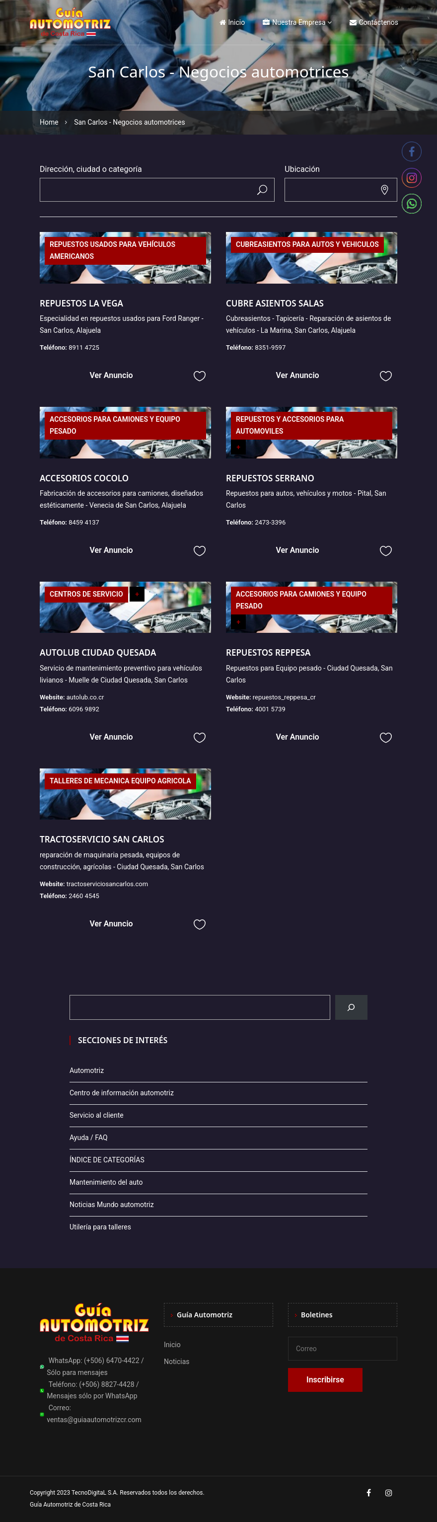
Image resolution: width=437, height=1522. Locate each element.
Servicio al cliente (97, 1115)
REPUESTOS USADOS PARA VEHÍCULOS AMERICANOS (112, 250)
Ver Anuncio (111, 375)
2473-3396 (270, 522)
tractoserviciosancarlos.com (107, 884)
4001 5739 (270, 709)
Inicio (232, 22)
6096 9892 (84, 709)
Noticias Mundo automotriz (112, 1205)
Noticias (177, 1362)
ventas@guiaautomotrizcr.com (94, 1420)
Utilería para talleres (100, 1227)
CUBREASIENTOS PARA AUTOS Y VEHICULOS (307, 244)
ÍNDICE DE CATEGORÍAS (107, 1160)
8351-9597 (270, 347)
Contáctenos (374, 22)
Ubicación (302, 169)
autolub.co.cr (85, 697)
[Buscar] (351, 1007)
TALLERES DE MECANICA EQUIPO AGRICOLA (120, 781)
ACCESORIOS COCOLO (84, 478)
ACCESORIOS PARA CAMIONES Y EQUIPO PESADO (115, 425)
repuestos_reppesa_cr (284, 697)
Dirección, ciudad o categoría (91, 169)
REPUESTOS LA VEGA (81, 303)
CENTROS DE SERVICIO (86, 594)
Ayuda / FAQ (89, 1138)
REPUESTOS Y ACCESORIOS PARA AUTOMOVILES (290, 425)
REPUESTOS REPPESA (268, 652)
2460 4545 (84, 896)
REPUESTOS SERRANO (270, 478)
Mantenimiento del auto (106, 1182)
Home (49, 122)
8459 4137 (84, 522)
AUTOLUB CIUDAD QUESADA (98, 652)
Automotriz (87, 1070)
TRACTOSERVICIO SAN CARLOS (102, 839)
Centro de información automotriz (122, 1093)
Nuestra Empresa (294, 22)
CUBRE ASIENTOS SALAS (275, 303)
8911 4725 (84, 347)
